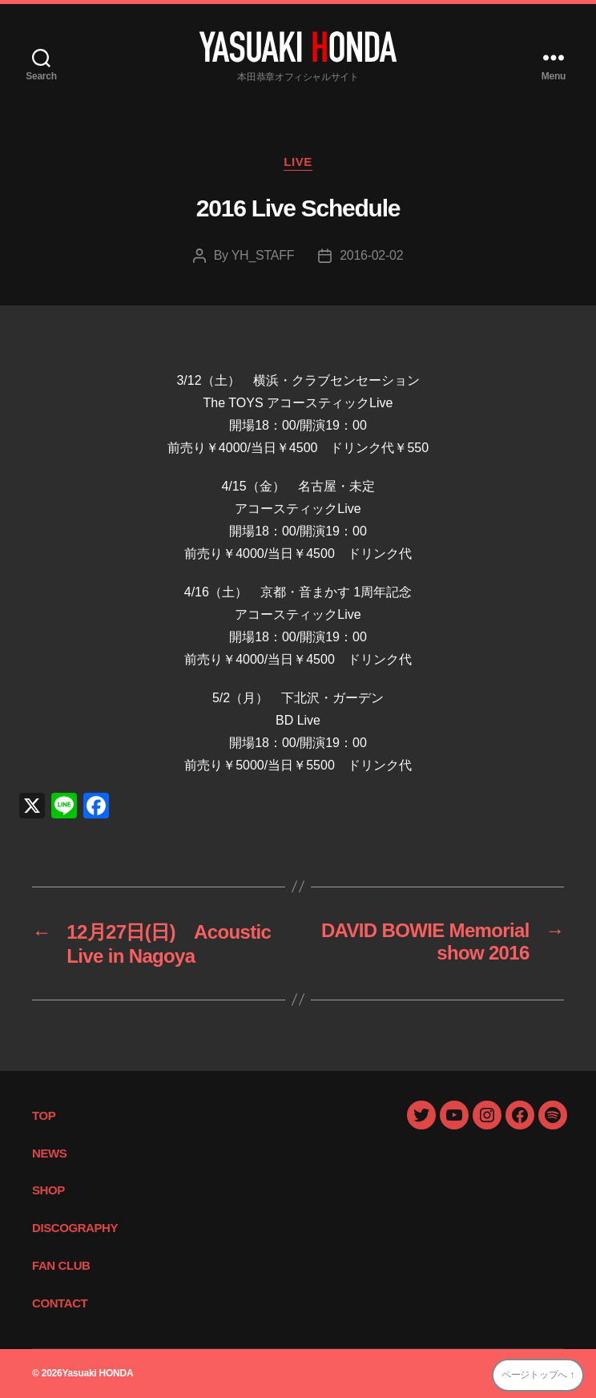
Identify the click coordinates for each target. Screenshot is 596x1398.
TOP (43, 1115)
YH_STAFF (263, 255)
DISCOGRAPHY (75, 1227)
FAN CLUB (61, 1265)
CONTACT (59, 1303)
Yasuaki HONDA (97, 1373)
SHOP (48, 1190)
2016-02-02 (371, 255)
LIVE (298, 161)
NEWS (49, 1153)
